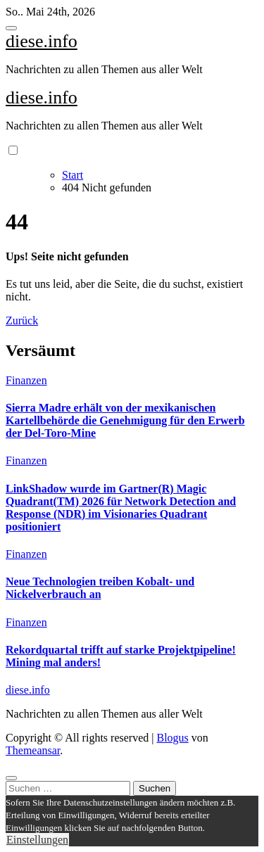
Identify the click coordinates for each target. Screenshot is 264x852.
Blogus (172, 738)
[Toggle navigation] (11, 28)
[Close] (11, 778)
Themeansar (33, 750)
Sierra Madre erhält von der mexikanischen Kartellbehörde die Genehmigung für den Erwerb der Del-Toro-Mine (125, 420)
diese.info (41, 41)
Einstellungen (37, 840)
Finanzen (26, 380)
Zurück (22, 320)
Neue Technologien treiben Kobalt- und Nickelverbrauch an (100, 588)
